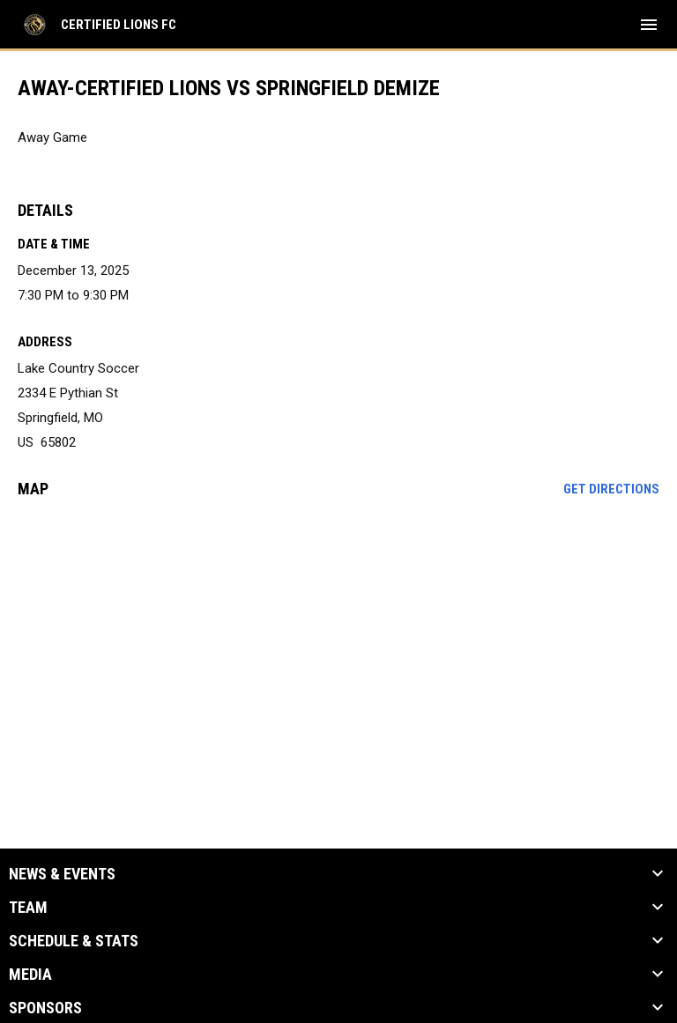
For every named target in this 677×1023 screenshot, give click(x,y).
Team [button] (28, 908)
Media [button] (30, 974)
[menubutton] (648, 24)
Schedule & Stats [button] (73, 941)
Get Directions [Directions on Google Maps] (611, 489)
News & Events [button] (62, 874)
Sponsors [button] (45, 1008)
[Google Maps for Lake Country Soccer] (338, 647)
